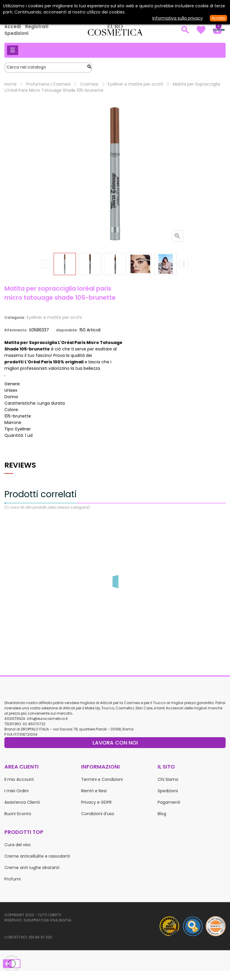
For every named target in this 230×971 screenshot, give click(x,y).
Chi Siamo (168, 779)
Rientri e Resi (94, 791)
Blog (162, 814)
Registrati (36, 26)
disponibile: (67, 330)
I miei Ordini (16, 791)
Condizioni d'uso (97, 814)
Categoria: (14, 317)
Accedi (12, 26)
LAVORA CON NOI (115, 742)
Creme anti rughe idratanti (31, 868)
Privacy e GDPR (96, 802)
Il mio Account (19, 779)
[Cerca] (48, 67)
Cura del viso (17, 845)
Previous (46, 264)
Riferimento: (15, 330)
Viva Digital (60, 920)
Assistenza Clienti (22, 802)
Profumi (12, 879)
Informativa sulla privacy (177, 18)
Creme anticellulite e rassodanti (37, 856)
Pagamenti (169, 802)
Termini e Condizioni (102, 779)
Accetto (218, 18)
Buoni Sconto (17, 814)
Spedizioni (16, 33)
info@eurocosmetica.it (47, 718)
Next (184, 264)
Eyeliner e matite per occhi (54, 317)
